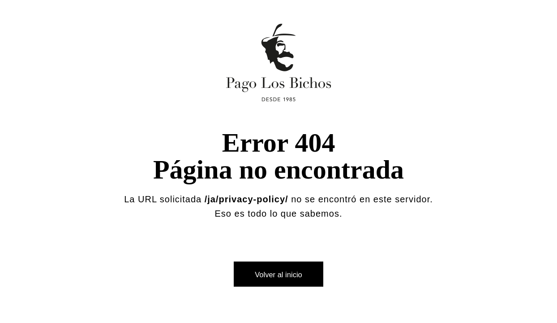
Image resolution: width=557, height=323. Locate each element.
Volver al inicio (278, 275)
